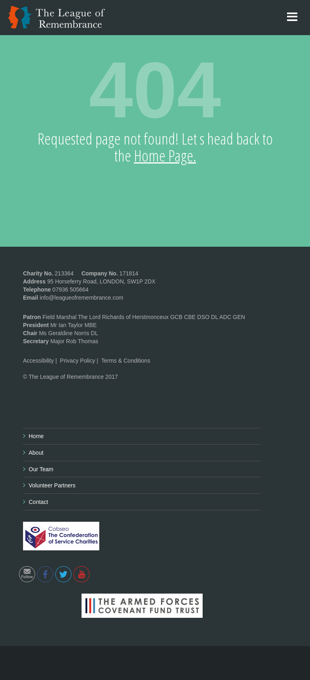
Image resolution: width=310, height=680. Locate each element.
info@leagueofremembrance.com (81, 297)
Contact (38, 502)
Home (36, 436)
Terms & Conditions (125, 360)
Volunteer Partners (52, 485)
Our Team (41, 469)
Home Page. (165, 155)
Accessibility (38, 360)
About (36, 452)
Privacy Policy (77, 360)
